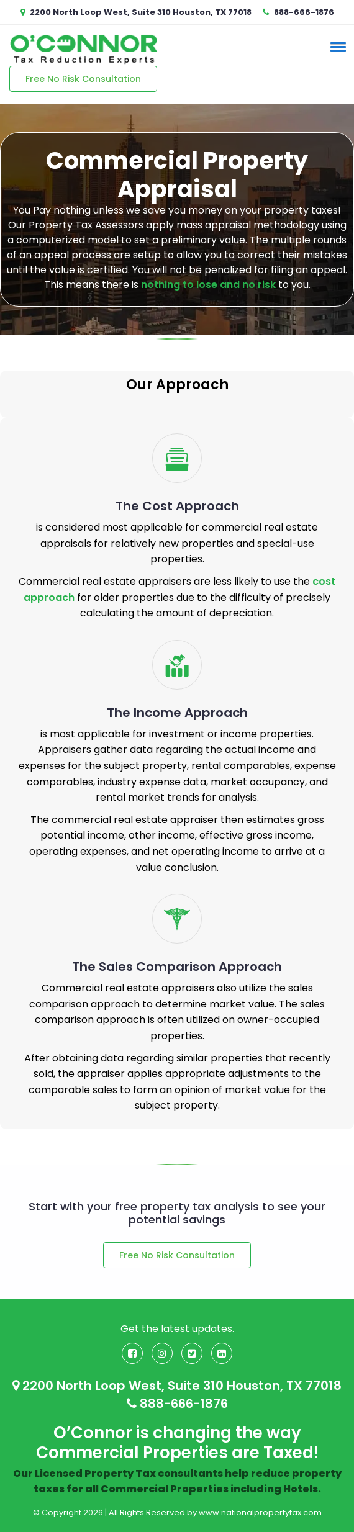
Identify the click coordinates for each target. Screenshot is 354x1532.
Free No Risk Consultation (83, 79)
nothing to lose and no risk (208, 284)
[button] (336, 46)
